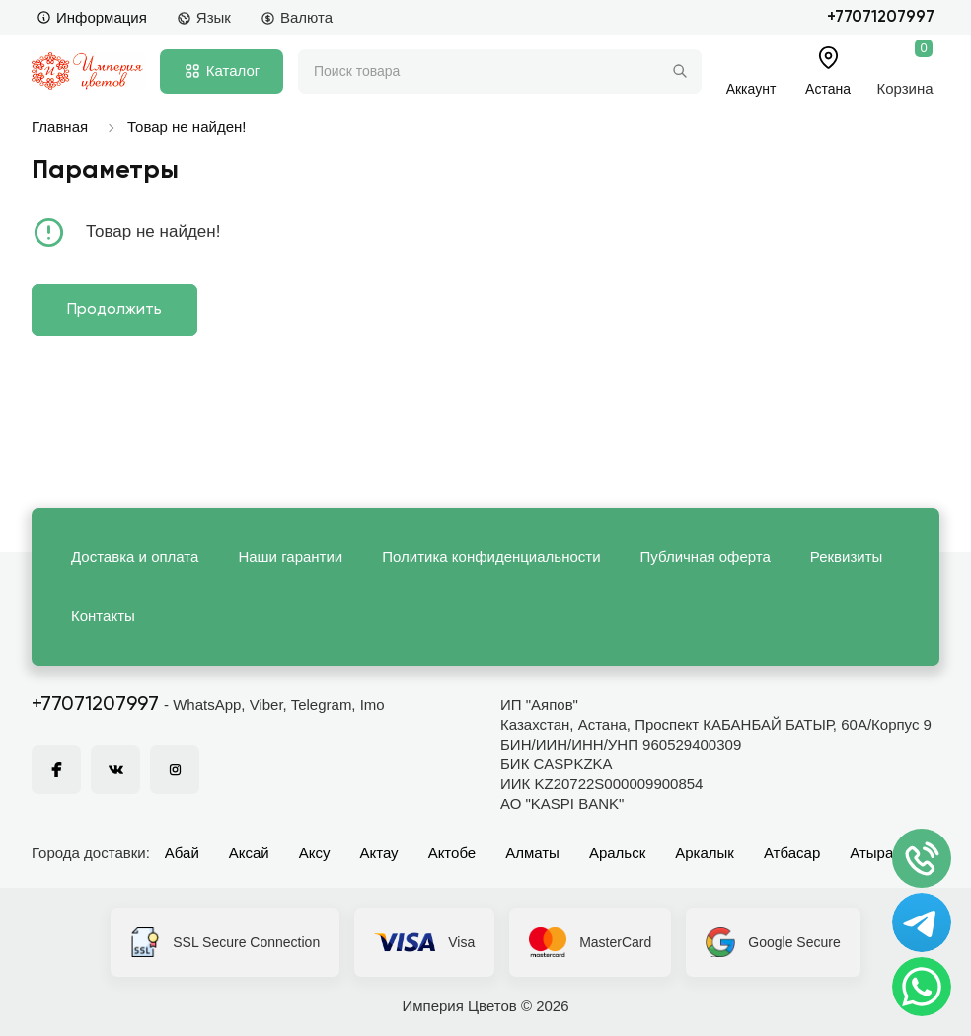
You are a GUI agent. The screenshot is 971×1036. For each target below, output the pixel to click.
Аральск (617, 852)
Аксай (249, 852)
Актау (379, 852)
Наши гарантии (290, 556)
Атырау (875, 852)
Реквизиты (846, 556)
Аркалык (704, 852)
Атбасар (792, 852)
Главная (60, 127)
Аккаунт (751, 88)
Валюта (297, 17)
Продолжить (114, 310)
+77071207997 (880, 17)
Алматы (532, 852)
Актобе (452, 852)
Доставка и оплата (134, 556)
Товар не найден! (186, 127)
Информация (92, 17)
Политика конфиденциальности (491, 556)
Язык (204, 17)
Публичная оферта (705, 556)
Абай (182, 852)
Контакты (103, 615)
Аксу (315, 852)
